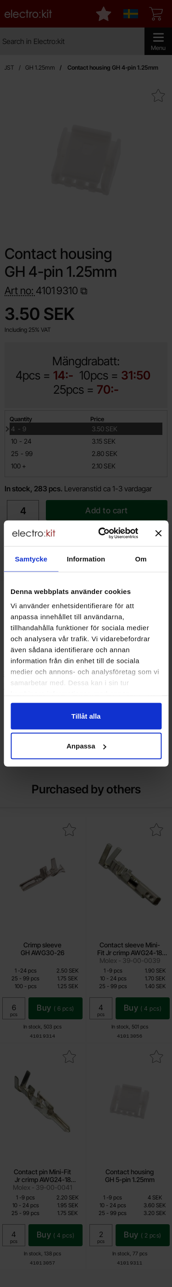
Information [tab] (86, 558)
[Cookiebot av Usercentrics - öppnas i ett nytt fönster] (102, 533)
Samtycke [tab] (31, 558)
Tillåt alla (86, 716)
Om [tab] (141, 558)
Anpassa (86, 746)
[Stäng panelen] (158, 533)
